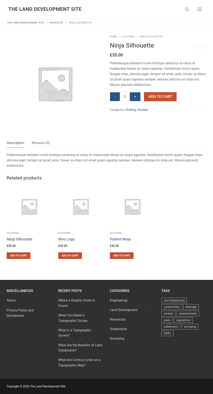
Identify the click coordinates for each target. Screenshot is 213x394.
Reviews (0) (41, 143)
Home (113, 36)
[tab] (15, 143)
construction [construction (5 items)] (172, 307)
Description (15, 143)
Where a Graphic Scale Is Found (76, 303)
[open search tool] (187, 9)
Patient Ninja (120, 239)
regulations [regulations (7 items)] (183, 320)
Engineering (118, 300)
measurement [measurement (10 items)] (188, 313)
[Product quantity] (125, 96)
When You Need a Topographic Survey (72, 318)
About (11, 300)
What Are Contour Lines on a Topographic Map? (79, 362)
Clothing (128, 36)
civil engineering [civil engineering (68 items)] (174, 300)
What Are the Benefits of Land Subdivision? (80, 348)
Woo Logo (66, 239)
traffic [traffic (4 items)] (167, 333)
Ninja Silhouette (19, 239)
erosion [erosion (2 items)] (168, 313)
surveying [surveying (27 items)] (190, 326)
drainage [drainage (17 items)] (191, 307)
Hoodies (142, 109)
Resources (117, 319)
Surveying (117, 338)
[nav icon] (199, 9)
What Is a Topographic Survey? (74, 333)
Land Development (123, 310)
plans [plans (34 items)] (167, 320)
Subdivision (118, 329)
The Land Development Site (45, 9)
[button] (18, 255)
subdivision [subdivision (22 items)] (171, 326)
